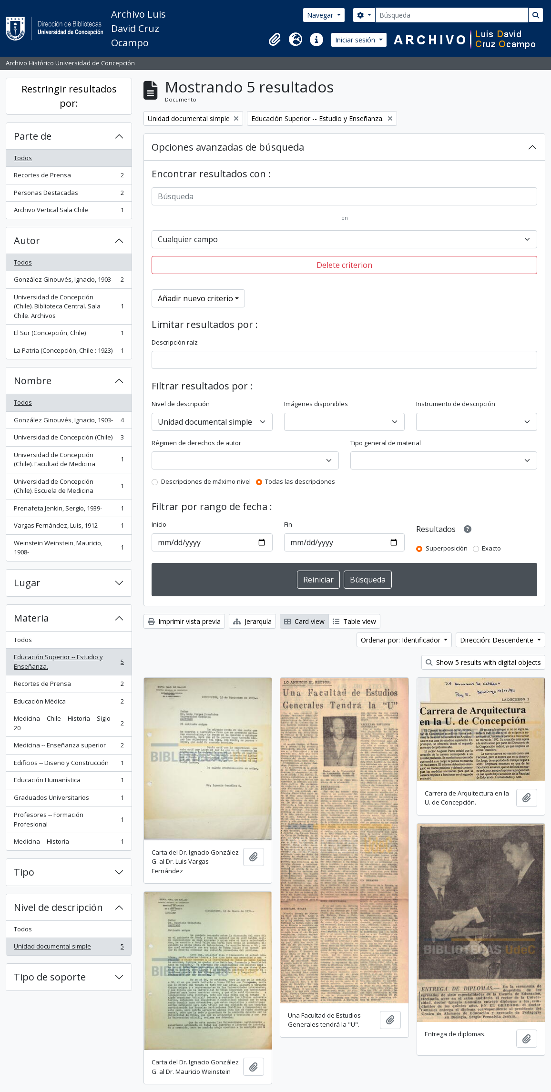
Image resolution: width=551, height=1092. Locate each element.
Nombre (32, 380)
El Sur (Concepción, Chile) (68, 334)
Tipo (24, 872)
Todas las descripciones (300, 481)
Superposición (447, 548)
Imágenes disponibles (316, 403)
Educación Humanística (68, 782)
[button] (274, 39)
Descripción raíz (175, 342)
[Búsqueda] (452, 15)
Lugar (27, 582)
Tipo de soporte (50, 976)
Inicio (159, 524)
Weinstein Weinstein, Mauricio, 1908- (68, 548)
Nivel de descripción (58, 907)
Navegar (321, 15)
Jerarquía (252, 621)
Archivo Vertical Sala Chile (68, 211)
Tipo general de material (385, 443)
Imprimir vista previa (184, 621)
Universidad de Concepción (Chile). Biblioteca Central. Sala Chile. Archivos (68, 306)
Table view (354, 621)
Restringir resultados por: (69, 96)
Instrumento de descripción (455, 403)
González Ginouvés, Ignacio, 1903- (68, 281)
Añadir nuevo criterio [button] (195, 298)
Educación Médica (68, 703)
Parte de (32, 136)
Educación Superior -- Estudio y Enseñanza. (68, 662)
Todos (23, 157)
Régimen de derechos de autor (196, 443)
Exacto (491, 548)
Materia (31, 618)
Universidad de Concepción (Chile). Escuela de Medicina (68, 486)
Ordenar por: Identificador (401, 639)
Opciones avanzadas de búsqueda (228, 147)
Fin (288, 524)
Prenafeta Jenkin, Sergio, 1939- (68, 510)
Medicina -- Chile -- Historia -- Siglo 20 (68, 723)
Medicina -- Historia (68, 843)
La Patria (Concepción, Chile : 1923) (68, 352)
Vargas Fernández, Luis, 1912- (68, 527)
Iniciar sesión (356, 39)
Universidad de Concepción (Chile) (68, 439)
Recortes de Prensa (68, 177)
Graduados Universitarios (68, 799)
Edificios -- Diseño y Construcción (68, 764)
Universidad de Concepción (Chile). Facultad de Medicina (68, 459)
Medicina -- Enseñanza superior (68, 747)
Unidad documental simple (68, 948)
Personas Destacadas (68, 194)
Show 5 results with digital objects (483, 662)
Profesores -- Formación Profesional (68, 819)
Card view (304, 621)
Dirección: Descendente (497, 639)
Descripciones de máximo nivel (206, 481)
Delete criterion (344, 265)
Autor (27, 240)
